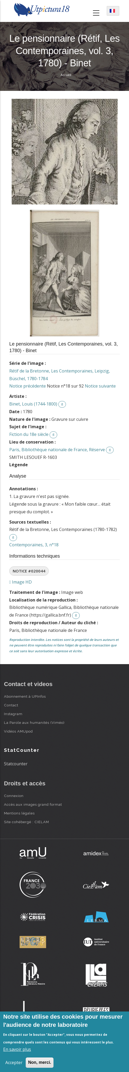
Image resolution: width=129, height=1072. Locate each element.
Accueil (66, 75)
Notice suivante (100, 386)
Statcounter (16, 764)
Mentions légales (19, 813)
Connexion (14, 796)
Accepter (14, 1062)
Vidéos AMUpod (18, 731)
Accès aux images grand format (33, 804)
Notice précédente (27, 386)
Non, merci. (39, 1062)
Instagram (13, 714)
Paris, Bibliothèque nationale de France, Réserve (57, 450)
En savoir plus (17, 1049)
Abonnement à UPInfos (25, 696)
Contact (11, 705)
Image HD (20, 582)
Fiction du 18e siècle (28, 434)
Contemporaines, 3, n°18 (34, 545)
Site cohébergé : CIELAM (26, 822)
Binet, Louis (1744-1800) (33, 404)
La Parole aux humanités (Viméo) (34, 722)
